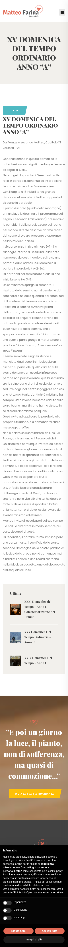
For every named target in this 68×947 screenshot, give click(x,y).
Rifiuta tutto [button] (18, 930)
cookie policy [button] (55, 871)
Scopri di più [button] (34, 939)
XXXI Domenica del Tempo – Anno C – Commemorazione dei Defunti (39, 609)
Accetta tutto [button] (49, 930)
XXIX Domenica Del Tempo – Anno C (38, 660)
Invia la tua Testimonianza (34, 793)
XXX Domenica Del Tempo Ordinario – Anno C (37, 637)
